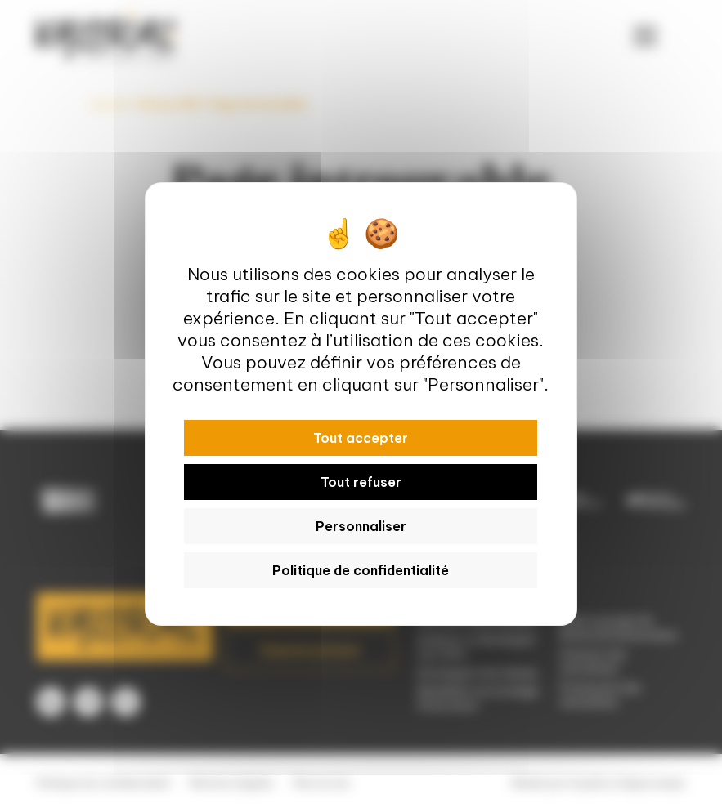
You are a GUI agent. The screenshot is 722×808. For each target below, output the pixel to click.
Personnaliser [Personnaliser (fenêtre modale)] (361, 526)
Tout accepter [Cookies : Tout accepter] (360, 438)
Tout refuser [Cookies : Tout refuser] (361, 482)
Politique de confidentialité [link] (360, 570)
